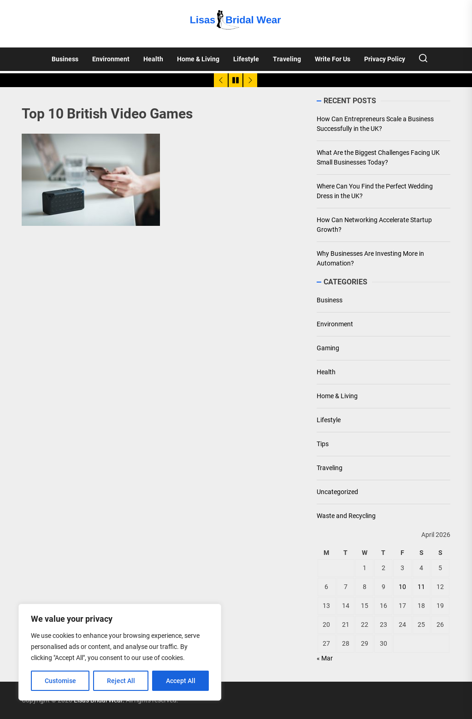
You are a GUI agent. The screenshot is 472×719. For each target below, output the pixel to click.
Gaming (328, 348)
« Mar (325, 658)
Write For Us (332, 59)
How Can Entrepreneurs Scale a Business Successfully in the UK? (375, 123)
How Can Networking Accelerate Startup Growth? (374, 224)
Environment (111, 59)
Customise (60, 680)
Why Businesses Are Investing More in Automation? (370, 258)
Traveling (287, 59)
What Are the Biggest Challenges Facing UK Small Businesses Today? (378, 157)
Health (153, 59)
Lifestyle (246, 59)
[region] (119, 652)
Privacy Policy (384, 59)
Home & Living (198, 59)
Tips (323, 444)
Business (65, 59)
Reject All (121, 680)
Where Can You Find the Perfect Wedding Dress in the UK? (375, 191)
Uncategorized (337, 491)
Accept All (180, 680)
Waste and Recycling (346, 515)
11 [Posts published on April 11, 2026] (421, 586)
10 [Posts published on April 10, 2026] (402, 586)
